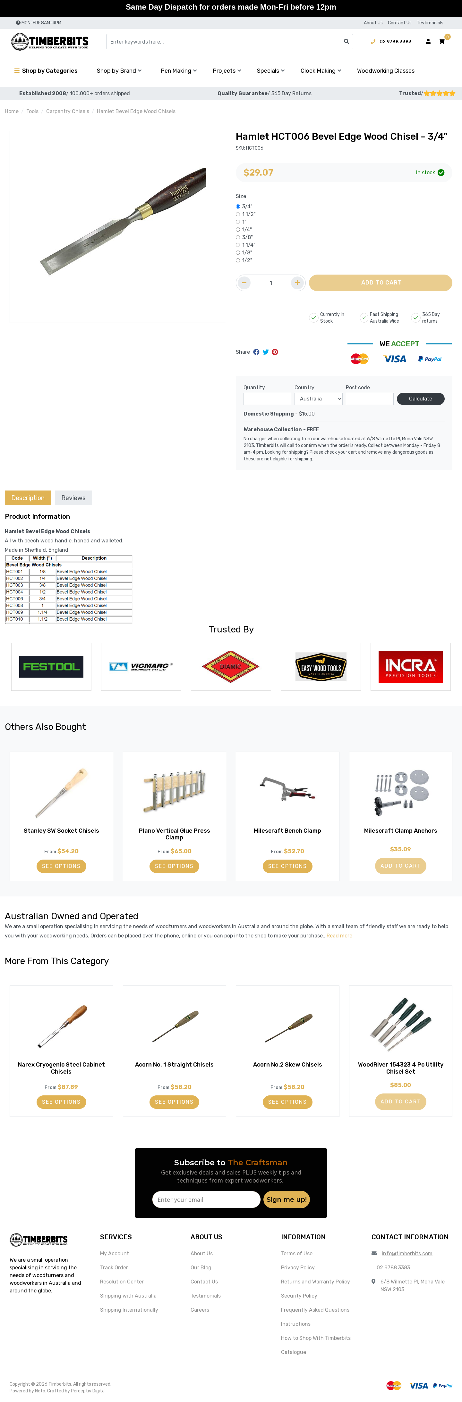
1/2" (247, 260)
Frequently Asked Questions (315, 1310)
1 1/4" (248, 245)
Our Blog (201, 1268)
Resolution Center (122, 1282)
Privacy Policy (298, 1268)
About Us (373, 23)
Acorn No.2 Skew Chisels (287, 1064)
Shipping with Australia (128, 1296)
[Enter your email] (206, 1199)
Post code (358, 387)
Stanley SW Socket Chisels (61, 830)
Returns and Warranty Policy (315, 1282)
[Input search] (229, 41)
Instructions (296, 1324)
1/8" (247, 253)
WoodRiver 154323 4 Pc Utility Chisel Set (400, 1068)
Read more (339, 936)
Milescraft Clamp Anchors (400, 830)
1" (244, 222)
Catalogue (293, 1352)
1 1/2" (249, 214)
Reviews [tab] (73, 498)
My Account (114, 1253)
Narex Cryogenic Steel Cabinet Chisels (61, 1068)
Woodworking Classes (386, 70)
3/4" (247, 206)
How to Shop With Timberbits (316, 1338)
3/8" (247, 237)
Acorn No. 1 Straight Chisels (174, 1064)
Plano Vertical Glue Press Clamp (174, 834)
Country (304, 387)
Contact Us (400, 23)
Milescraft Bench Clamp (287, 830)
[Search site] (346, 41)
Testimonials (430, 23)
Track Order (114, 1268)
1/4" (247, 230)
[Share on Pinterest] (275, 352)
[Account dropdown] (428, 42)
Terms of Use (296, 1253)
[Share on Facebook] (257, 352)
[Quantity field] (271, 283)
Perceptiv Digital (88, 1391)
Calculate (420, 399)
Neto (40, 1391)
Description (28, 498)
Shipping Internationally (129, 1310)
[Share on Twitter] (266, 352)
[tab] (28, 498)
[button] (442, 42)
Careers (200, 1310)
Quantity (254, 387)
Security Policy (299, 1296)
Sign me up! (287, 1199)
